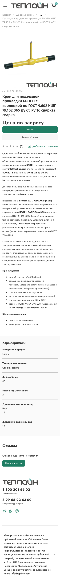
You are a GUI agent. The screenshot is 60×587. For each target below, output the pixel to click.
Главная (6, 15)
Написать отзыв (13, 463)
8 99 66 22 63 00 (17, 499)
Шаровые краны (25, 15)
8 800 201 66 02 (16, 489)
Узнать (30, 129)
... (41, 14)
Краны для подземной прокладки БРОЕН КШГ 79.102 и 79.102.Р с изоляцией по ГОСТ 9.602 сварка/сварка (29, 22)
